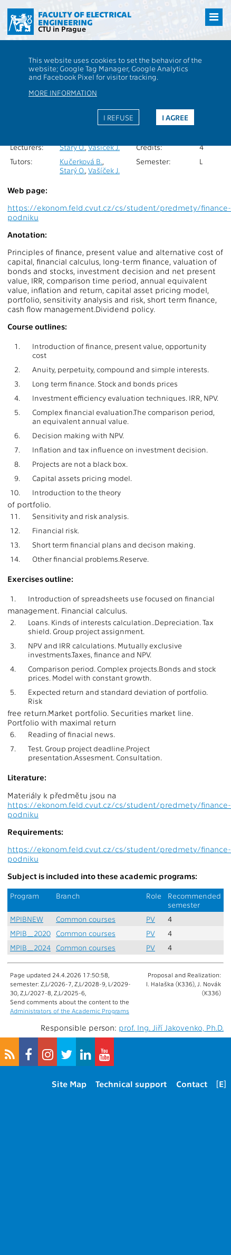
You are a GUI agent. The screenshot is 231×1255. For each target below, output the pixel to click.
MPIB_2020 (30, 933)
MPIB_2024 (30, 947)
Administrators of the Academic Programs (69, 1010)
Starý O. (72, 147)
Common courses (86, 918)
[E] (221, 1084)
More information (62, 92)
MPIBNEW (26, 918)
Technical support (131, 1084)
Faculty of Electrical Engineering (84, 18)
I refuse (118, 117)
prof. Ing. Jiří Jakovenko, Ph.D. (171, 1027)
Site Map (69, 1084)
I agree (175, 117)
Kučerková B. (81, 161)
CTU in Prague (62, 28)
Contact (191, 1084)
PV (150, 918)
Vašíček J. (104, 147)
